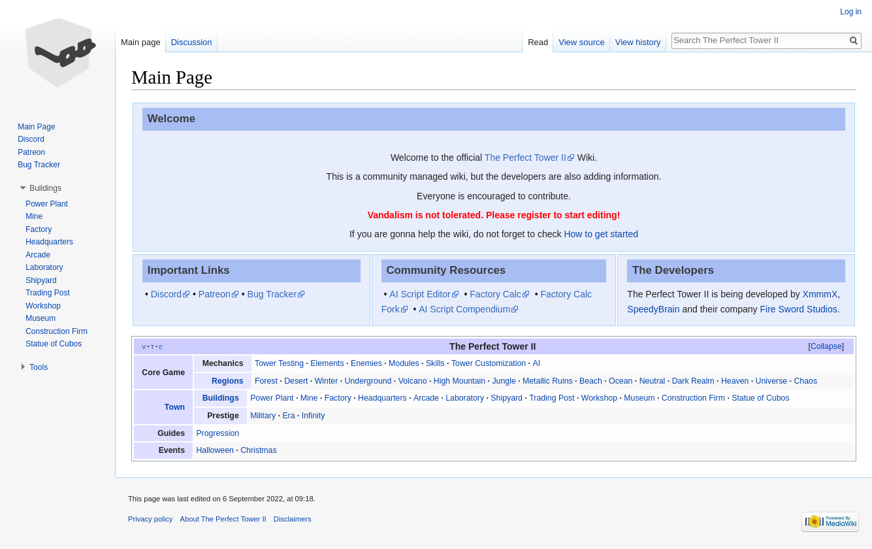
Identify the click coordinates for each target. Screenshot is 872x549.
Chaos (805, 381)
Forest (266, 381)
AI (536, 363)
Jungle (503, 381)
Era (288, 415)
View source (581, 42)
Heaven (735, 381)
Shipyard (507, 398)
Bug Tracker (272, 294)
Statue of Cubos (760, 398)
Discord (166, 294)
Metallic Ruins (548, 381)
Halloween (215, 450)
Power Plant (271, 398)
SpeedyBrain (653, 309)
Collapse (826, 346)
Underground (368, 381)
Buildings (220, 398)
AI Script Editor (419, 294)
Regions (228, 381)
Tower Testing (279, 363)
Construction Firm (693, 398)
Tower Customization (488, 363)
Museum (639, 398)
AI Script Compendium (464, 309)
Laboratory (464, 398)
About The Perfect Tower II (223, 519)
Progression (217, 433)
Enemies (366, 363)
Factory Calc (495, 294)
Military (263, 415)
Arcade (426, 398)
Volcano (412, 381)
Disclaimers (293, 519)
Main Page (36, 126)
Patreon (215, 294)
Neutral (652, 381)
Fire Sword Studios (798, 309)
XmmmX (820, 294)
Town (175, 407)
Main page (141, 42)
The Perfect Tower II (525, 157)
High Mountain (459, 381)
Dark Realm (693, 381)
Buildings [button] (45, 188)
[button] (826, 346)
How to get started (601, 234)
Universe (772, 381)
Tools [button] (38, 367)
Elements (327, 363)
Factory (338, 398)
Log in (851, 11)
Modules (404, 363)
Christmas (258, 450)
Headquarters (382, 398)
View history (638, 42)
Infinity (313, 415)
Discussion (191, 42)
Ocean (620, 381)
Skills (435, 363)
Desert (296, 381)
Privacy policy (150, 519)
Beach (590, 381)
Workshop (599, 398)
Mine (309, 398)
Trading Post (551, 398)
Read (538, 42)
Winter (326, 381)
